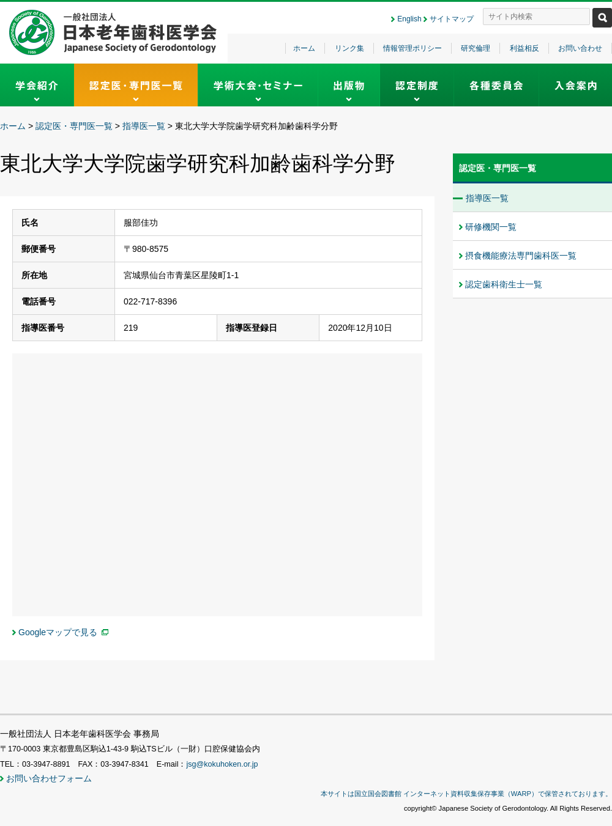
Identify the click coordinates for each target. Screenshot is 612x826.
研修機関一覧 (491, 227)
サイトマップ (452, 19)
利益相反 (524, 48)
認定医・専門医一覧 (74, 126)
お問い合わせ (580, 48)
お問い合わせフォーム (49, 778)
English (409, 19)
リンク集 (349, 48)
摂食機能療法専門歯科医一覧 (521, 255)
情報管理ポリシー (412, 48)
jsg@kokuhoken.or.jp (222, 764)
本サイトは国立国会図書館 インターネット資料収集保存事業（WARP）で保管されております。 (466, 793)
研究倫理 (475, 48)
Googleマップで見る (57, 632)
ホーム (304, 48)
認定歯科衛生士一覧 (503, 284)
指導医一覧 (143, 126)
